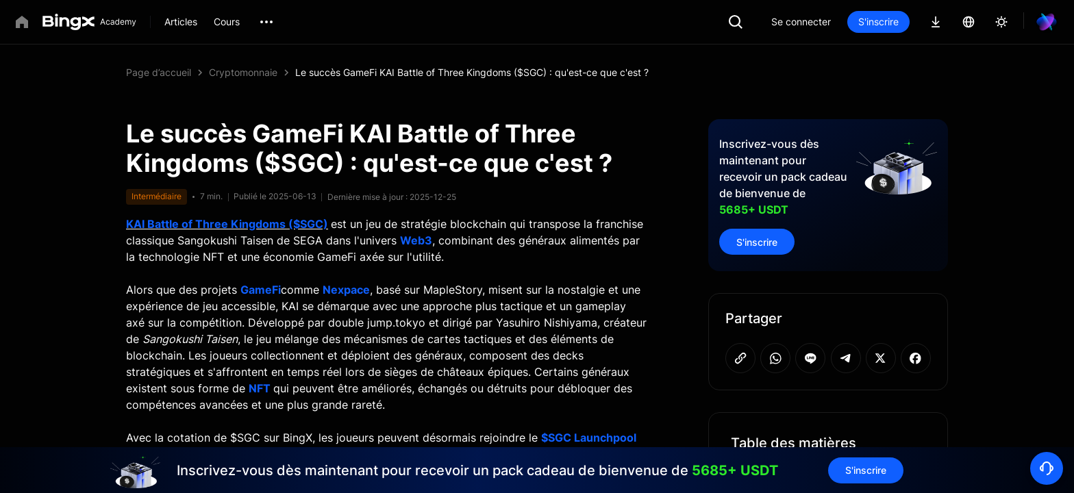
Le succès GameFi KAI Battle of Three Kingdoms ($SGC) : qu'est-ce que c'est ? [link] (472, 72)
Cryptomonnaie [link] (243, 72)
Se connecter (801, 21)
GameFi (260, 289)
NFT (260, 388)
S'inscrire (878, 21)
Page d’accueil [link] (158, 72)
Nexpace (346, 289)
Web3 (416, 240)
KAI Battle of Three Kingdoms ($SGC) (227, 224)
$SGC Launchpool (588, 437)
